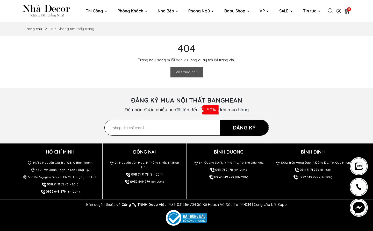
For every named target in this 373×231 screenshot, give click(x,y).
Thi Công (95, 10)
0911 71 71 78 (55, 184)
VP (263, 10)
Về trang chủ (187, 72)
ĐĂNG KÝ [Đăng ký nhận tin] (244, 127)
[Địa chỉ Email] (187, 127)
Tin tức (310, 10)
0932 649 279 (56, 191)
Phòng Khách (131, 10)
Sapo (282, 204)
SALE (284, 10)
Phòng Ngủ (199, 10)
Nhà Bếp (166, 10)
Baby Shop (235, 10)
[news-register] (359, 166)
